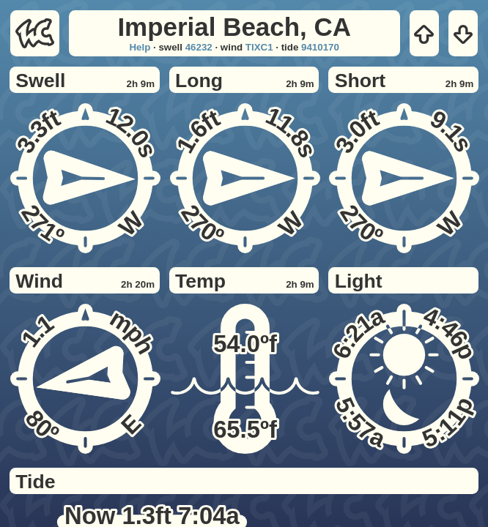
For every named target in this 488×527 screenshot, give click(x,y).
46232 (198, 47)
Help (139, 47)
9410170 (320, 47)
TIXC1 (259, 47)
